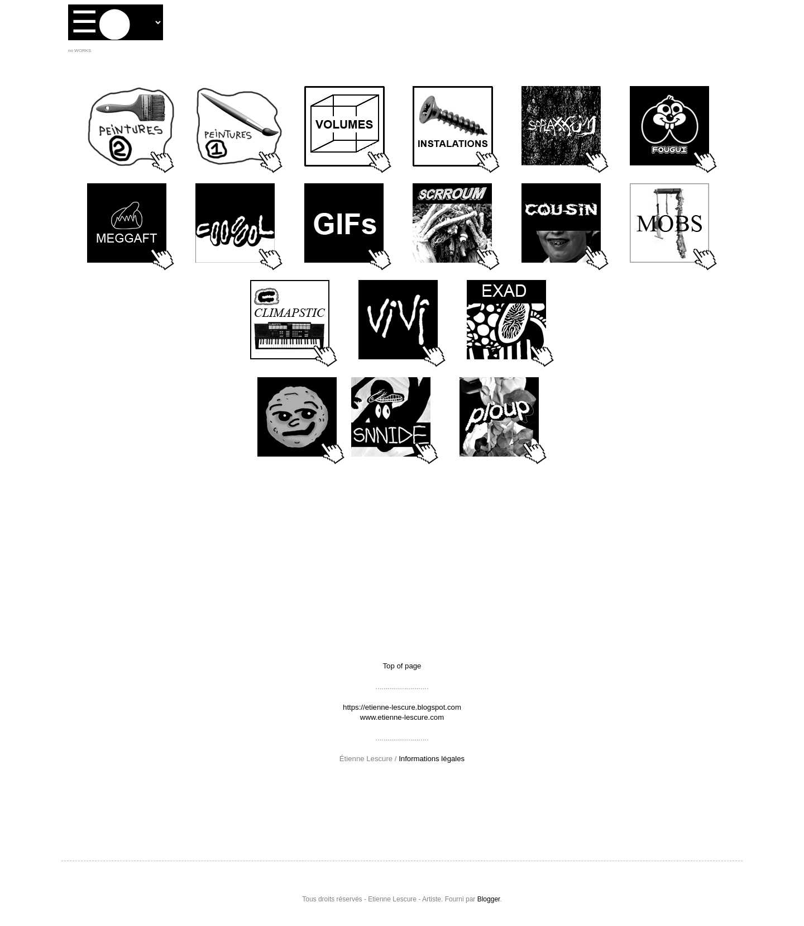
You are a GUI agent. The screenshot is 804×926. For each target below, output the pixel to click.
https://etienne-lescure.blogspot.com (402, 707)
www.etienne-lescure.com (402, 717)
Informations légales (432, 758)
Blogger (488, 899)
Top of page (402, 666)
